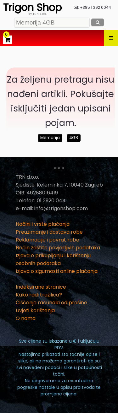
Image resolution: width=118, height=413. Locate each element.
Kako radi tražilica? (39, 294)
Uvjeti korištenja (35, 310)
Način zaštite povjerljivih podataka (58, 247)
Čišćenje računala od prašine (51, 302)
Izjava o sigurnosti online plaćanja (57, 271)
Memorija (50, 138)
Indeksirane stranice (41, 287)
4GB (73, 138)
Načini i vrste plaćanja (43, 224)
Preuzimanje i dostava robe (49, 232)
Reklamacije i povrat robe (47, 239)
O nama (26, 318)
